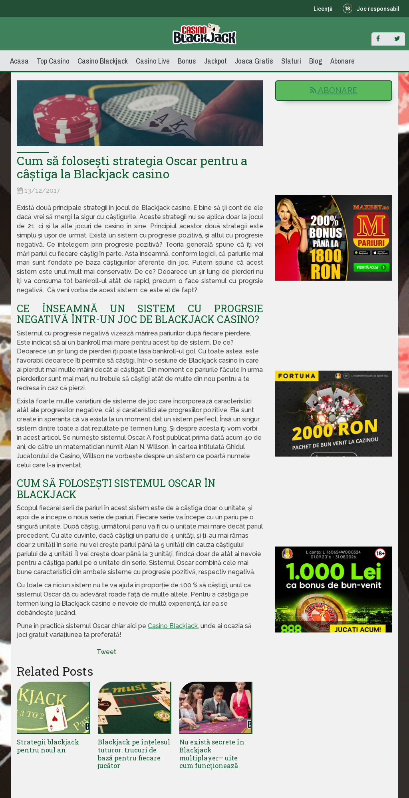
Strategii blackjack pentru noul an (47, 745)
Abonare (342, 61)
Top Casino (53, 61)
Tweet (106, 652)
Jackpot (215, 61)
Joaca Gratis (254, 61)
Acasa (19, 61)
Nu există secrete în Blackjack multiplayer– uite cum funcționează (215, 752)
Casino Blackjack (102, 61)
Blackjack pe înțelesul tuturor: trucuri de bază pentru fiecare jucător (134, 748)
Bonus (187, 61)
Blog (315, 61)
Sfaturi (291, 61)
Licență (323, 9)
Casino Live (153, 61)
